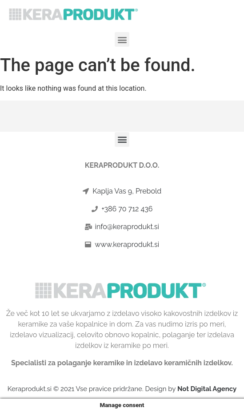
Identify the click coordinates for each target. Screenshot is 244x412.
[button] (122, 39)
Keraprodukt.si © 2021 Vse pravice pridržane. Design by (122, 389)
